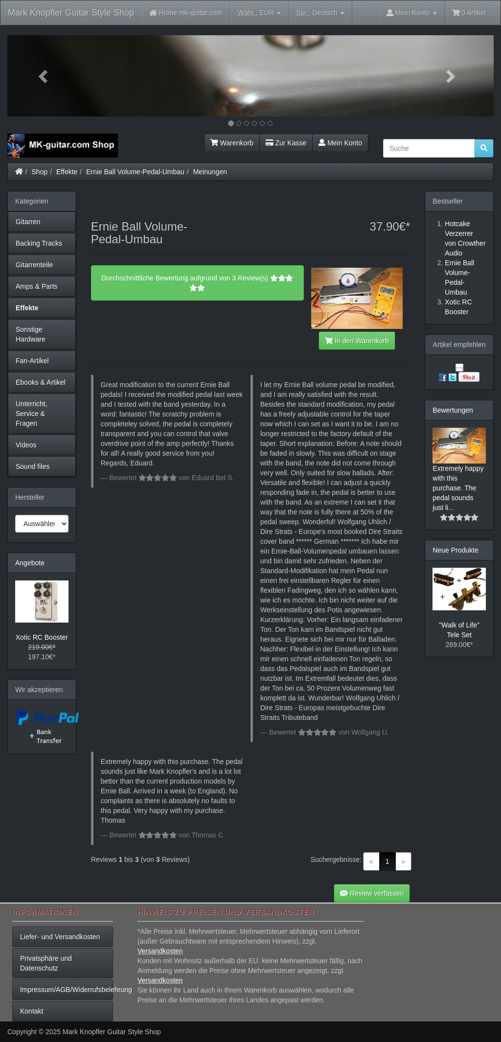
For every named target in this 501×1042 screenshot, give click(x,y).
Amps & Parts (37, 286)
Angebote (30, 563)
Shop (40, 172)
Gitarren (28, 222)
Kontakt (31, 1011)
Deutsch (320, 13)
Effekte (66, 172)
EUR (259, 13)
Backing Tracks (39, 243)
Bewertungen (453, 410)
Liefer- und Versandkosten (60, 937)
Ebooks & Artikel (41, 382)
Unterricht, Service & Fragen (31, 413)
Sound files (32, 466)
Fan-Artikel (32, 361)
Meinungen (210, 172)
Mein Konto (340, 143)
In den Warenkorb (356, 341)
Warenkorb (231, 143)
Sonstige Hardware (31, 334)
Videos (26, 445)
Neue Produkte (455, 550)
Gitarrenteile (34, 265)
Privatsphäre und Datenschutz (46, 963)
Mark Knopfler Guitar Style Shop (71, 13)
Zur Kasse (286, 143)
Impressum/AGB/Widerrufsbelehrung (66, 990)
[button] (43, 75)
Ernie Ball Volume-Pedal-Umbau (135, 172)
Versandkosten (160, 951)
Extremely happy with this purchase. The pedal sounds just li (458, 487)
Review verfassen (372, 893)
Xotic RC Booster (42, 637)
